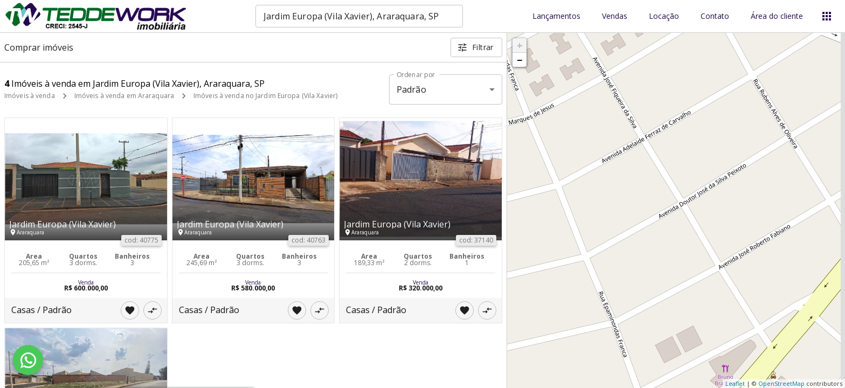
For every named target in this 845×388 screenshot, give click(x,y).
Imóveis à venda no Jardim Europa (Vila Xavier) (265, 95)
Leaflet (735, 383)
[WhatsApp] (28, 360)
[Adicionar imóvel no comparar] (152, 310)
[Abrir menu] (827, 16)
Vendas (614, 16)
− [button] (519, 59)
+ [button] (520, 45)
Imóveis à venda (29, 95)
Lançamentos (556, 16)
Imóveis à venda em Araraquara (124, 95)
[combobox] (359, 16)
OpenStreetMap (781, 383)
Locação (664, 16)
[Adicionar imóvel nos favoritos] (130, 310)
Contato (715, 16)
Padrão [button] (411, 89)
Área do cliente (777, 16)
